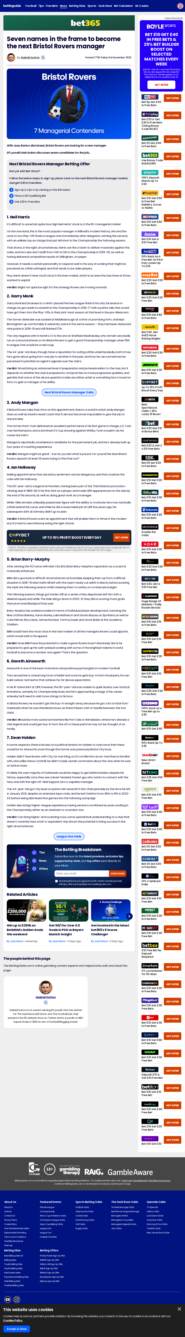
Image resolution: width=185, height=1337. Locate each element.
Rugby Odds (81, 1228)
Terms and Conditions (15, 1236)
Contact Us (9, 1215)
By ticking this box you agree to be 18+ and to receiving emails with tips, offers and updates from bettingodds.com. (88, 882)
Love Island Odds (155, 1215)
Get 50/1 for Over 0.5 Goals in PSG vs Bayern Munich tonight (66, 929)
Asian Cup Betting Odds (51, 1224)
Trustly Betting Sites (13, 1264)
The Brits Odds (153, 1228)
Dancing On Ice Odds (157, 1224)
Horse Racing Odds (84, 1219)
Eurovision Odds (154, 1219)
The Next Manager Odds (122, 1207)
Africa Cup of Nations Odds (53, 1215)
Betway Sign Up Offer (50, 1281)
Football (30, 6)
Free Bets (52, 6)
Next (129, 916)
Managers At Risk (119, 1215)
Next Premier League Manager (125, 1211)
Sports (92, 6)
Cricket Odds (81, 1215)
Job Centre (116, 1228)
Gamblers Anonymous (159, 1180)
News (63, 6)
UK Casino (142, 6)
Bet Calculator (123, 6)
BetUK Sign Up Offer (49, 1268)
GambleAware (140, 1180)
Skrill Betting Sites (12, 1281)
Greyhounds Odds (84, 1211)
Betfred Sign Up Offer (49, 1272)
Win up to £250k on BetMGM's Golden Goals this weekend (25, 929)
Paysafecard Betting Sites (16, 1276)
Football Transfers (48, 1236)
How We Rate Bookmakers (16, 1228)
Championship (47, 1211)
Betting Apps (10, 1259)
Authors (8, 1211)
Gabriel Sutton (30, 58)
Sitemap (8, 1245)
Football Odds (82, 1207)
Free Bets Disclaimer (13, 1241)
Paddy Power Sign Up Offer (52, 1255)
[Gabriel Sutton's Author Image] (45, 988)
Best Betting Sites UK (13, 1255)
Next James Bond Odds (158, 1232)
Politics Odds (153, 1211)
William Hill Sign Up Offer (51, 1264)
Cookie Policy (10, 1224)
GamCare (127, 1180)
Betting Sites (77, 6)
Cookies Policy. (13, 1320)
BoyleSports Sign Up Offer (52, 1276)
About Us (8, 1207)
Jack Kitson (17, 941)
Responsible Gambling (15, 1232)
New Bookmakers (12, 1272)
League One (45, 1228)
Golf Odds (80, 1224)
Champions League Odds (52, 1219)
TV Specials (152, 1207)
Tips (41, 6)
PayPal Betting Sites (13, 1268)
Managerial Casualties (122, 1219)
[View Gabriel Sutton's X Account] (43, 57)
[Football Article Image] (26, 910)
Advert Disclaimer (174, 18)
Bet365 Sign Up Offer (49, 1259)
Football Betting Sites (14, 1285)
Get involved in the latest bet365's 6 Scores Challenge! (110, 929)
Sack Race (105, 6)
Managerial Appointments (123, 1224)
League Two (45, 1232)
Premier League (47, 1207)
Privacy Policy (10, 1219)
